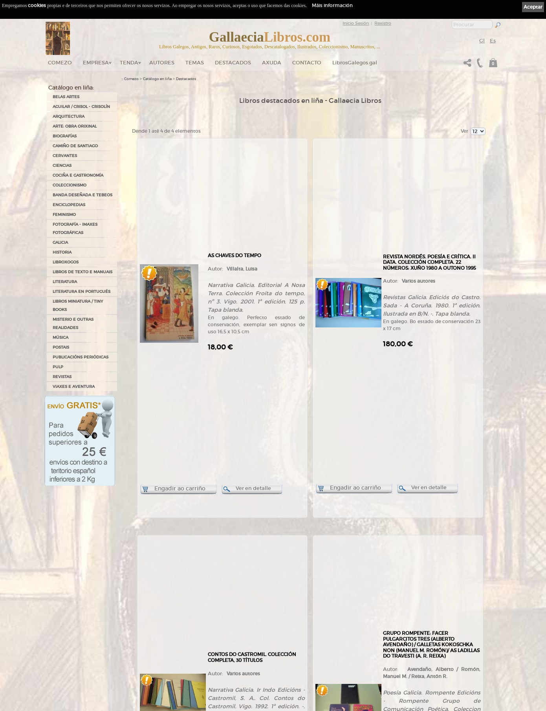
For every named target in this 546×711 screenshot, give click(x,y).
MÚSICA (60, 337)
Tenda (129, 62)
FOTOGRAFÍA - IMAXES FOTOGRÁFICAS (75, 228)
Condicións (209, 668)
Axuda (271, 62)
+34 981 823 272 (77, 670)
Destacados (186, 79)
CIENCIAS (62, 165)
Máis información (332, 5)
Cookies (285, 629)
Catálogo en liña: (71, 87)
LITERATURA (65, 281)
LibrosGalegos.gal (354, 62)
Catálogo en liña (157, 79)
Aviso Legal (288, 618)
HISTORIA (62, 252)
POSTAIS (61, 347)
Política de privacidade (297, 623)
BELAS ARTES (66, 96)
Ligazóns (286, 612)
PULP (58, 366)
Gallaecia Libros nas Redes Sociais (150, 638)
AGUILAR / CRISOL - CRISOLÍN (81, 106)
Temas (194, 62)
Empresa (96, 62)
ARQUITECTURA (68, 116)
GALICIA (60, 242)
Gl (482, 40)
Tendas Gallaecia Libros (140, 630)
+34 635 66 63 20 (80, 677)
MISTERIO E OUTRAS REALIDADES (73, 323)
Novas (127, 671)
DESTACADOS (233, 62)
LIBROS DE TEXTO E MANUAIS (82, 271)
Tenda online (211, 614)
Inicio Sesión (356, 23)
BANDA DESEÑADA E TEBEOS (82, 194)
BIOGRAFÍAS (65, 136)
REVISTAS (62, 376)
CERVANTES (65, 155)
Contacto (306, 62)
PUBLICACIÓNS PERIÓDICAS (80, 357)
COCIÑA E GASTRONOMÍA (78, 175)
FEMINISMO (64, 214)
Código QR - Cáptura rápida (148, 663)
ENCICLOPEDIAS (69, 204)
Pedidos (206, 660)
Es (493, 40)
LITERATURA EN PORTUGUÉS (81, 291)
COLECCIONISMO (69, 185)
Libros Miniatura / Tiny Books (78, 305)
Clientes (206, 653)
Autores (161, 62)
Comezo (60, 62)
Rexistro (382, 23)
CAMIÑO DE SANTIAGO (75, 145)
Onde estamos (133, 643)
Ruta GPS (134, 650)
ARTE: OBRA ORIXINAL (75, 126)
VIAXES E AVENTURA (74, 386)
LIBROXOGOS (66, 262)
